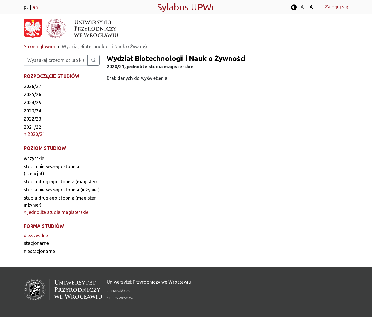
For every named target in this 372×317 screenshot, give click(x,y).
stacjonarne (36, 243)
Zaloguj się (336, 6)
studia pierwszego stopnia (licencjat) (51, 170)
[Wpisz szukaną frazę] (56, 60)
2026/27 (32, 86)
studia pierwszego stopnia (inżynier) (62, 189)
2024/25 (32, 102)
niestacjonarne (39, 251)
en (35, 7)
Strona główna (39, 46)
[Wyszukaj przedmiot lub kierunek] (93, 60)
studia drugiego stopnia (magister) (60, 181)
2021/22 (32, 127)
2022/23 (32, 118)
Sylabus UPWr (186, 7)
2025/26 (32, 94)
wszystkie (34, 158)
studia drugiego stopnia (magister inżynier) (60, 201)
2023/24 (32, 110)
